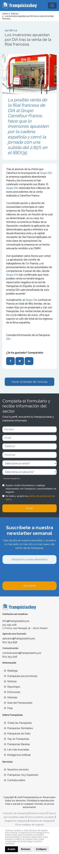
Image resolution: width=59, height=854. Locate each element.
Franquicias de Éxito (17, 733)
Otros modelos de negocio (29, 824)
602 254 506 (9, 656)
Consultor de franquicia (15, 813)
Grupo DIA (46, 172)
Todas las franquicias (18, 722)
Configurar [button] (41, 849)
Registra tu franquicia (16, 821)
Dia (27, 263)
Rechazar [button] (25, 849)
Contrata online (14, 780)
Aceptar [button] (11, 849)
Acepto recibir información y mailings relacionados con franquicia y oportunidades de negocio (31, 488)
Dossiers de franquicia (41, 821)
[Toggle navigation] (52, 5)
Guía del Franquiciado (18, 702)
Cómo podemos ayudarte (40, 817)
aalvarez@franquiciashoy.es (18, 638)
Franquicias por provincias (20, 676)
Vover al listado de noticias (29, 381)
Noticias (10, 681)
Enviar (29, 508)
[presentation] (26, 573)
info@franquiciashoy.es (15, 621)
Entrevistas (12, 692)
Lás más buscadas (16, 749)
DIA (8, 338)
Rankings (11, 670)
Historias (10, 697)
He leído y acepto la (30, 498)
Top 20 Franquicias (16, 738)
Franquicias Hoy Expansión (21, 774)
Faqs (8, 708)
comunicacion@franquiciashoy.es (21, 652)
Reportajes (12, 686)
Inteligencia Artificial (17, 754)
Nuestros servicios (16, 769)
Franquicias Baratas (17, 744)
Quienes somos (38, 813)
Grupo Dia (31, 299)
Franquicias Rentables (18, 728)
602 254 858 (9, 642)
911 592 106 (9, 624)
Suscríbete (29, 585)
